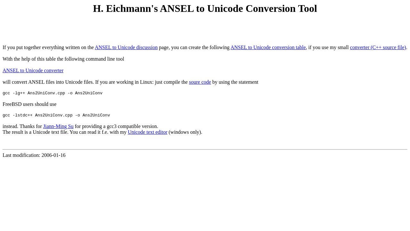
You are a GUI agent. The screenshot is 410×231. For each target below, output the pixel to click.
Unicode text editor (148, 134)
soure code (200, 82)
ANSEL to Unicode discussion (126, 47)
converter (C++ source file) (378, 47)
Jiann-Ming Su (58, 128)
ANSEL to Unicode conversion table (268, 47)
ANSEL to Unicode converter (33, 70)
